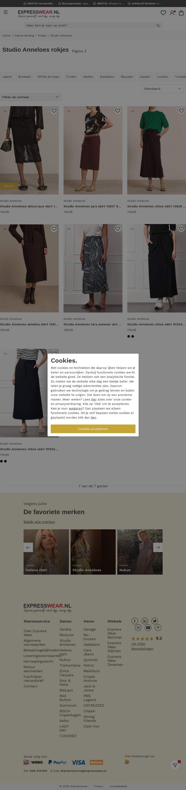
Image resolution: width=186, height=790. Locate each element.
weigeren (75, 408)
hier (94, 399)
